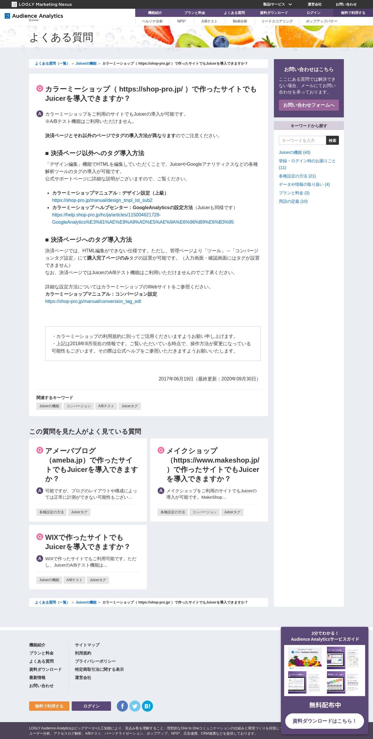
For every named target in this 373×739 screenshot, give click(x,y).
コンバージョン (78, 406)
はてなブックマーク (147, 706)
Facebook (122, 706)
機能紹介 (155, 13)
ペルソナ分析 (152, 21)
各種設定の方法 (51, 512)
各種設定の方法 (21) (297, 176)
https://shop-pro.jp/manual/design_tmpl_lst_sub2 (102, 200)
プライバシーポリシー (95, 661)
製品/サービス (278, 4)
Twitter (134, 706)
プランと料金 (194, 13)
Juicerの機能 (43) (294, 152)
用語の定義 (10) (293, 201)
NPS (181, 21)
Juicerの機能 (49, 406)
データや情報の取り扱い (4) (304, 184)
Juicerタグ (130, 406)
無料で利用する (353, 13)
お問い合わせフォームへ (309, 105)
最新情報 (37, 677)
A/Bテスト (210, 21)
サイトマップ (87, 645)
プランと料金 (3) (294, 193)
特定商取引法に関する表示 (99, 669)
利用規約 (83, 653)
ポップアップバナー (321, 21)
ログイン (314, 13)
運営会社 (315, 4)
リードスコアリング (277, 21)
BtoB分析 (240, 21)
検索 (332, 140)
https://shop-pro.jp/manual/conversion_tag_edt (93, 301)
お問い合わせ (346, 4)
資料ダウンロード (274, 13)
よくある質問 (234, 13)
